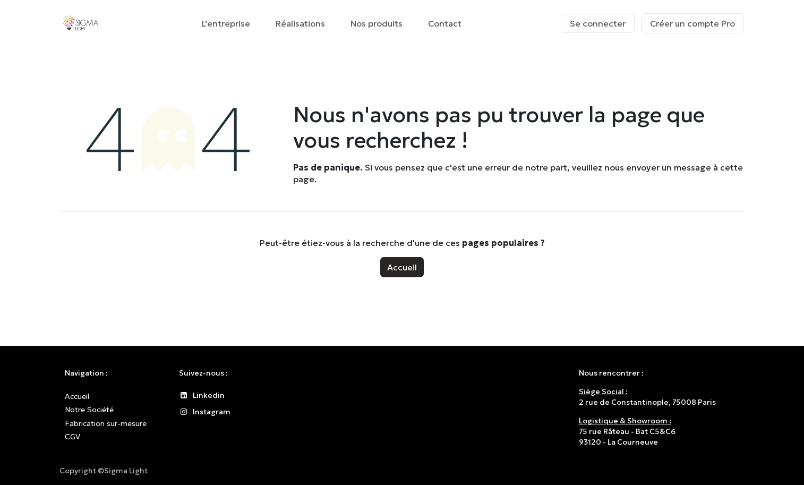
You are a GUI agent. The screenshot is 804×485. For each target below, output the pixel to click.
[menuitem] (226, 23)
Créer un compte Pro (692, 23)
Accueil (402, 267)
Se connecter (598, 23)
